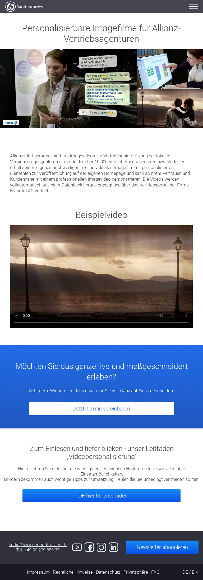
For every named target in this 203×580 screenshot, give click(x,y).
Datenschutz (108, 572)
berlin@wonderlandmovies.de (38, 544)
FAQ (155, 572)
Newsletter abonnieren (162, 547)
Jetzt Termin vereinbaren (101, 408)
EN (195, 572)
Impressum (38, 572)
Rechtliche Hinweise (73, 572)
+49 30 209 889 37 (41, 549)
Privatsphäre (135, 572)
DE (185, 572)
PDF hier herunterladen (101, 495)
